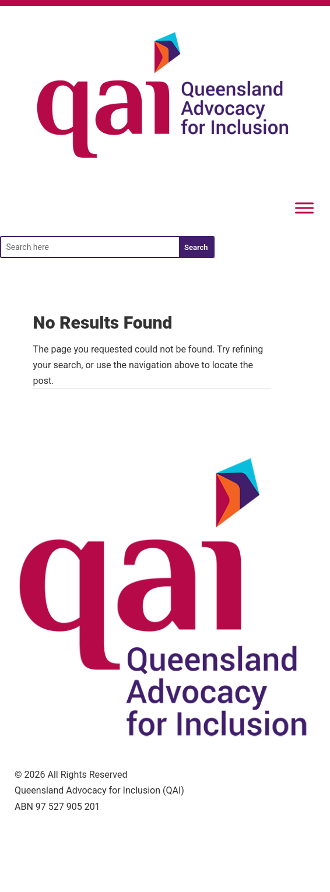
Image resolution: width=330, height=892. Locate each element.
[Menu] (304, 208)
